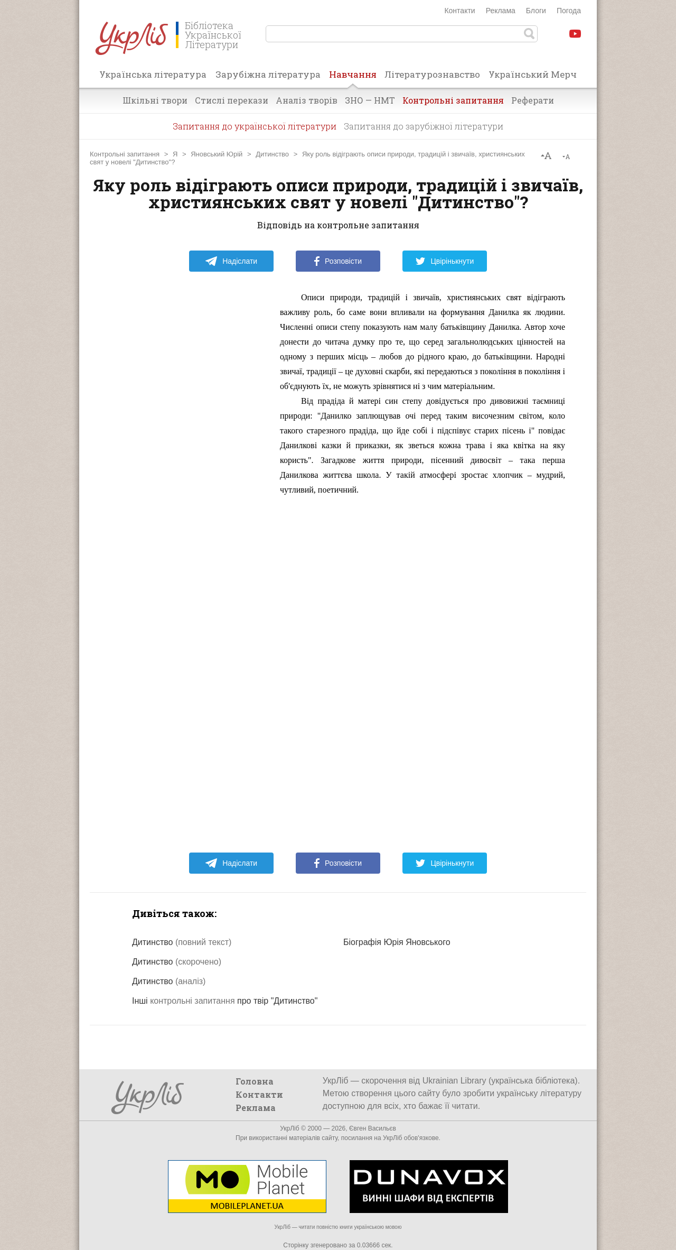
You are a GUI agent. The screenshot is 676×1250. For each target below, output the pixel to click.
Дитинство (272, 154)
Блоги (536, 10)
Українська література (152, 74)
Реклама (500, 10)
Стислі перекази (231, 100)
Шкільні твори (155, 100)
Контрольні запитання (453, 100)
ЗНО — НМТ (370, 100)
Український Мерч (533, 74)
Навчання (353, 77)
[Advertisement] (190, 448)
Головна (255, 1081)
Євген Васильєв (372, 1128)
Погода (569, 10)
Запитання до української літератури (254, 126)
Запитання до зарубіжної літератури (423, 126)
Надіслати (231, 261)
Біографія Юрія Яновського (396, 942)
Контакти (459, 10)
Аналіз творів (306, 100)
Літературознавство (432, 74)
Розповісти (338, 261)
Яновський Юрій (216, 154)
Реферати (532, 100)
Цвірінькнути (445, 261)
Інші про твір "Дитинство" (224, 1000)
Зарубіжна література (268, 74)
